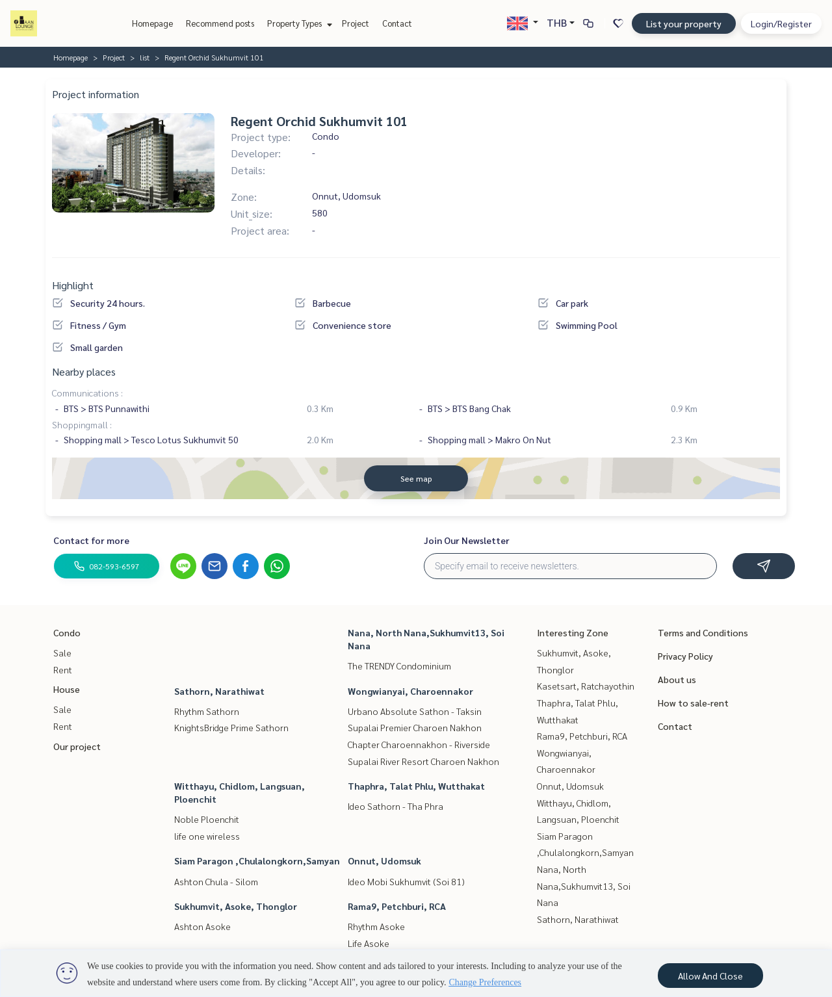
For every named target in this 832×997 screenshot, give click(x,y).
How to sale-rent (693, 702)
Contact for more (91, 540)
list (145, 57)
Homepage (152, 23)
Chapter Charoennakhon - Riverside (419, 744)
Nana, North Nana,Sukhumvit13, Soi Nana (583, 885)
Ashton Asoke (202, 926)
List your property (684, 23)
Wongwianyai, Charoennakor (410, 691)
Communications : (87, 392)
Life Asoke (368, 943)
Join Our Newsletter (467, 540)
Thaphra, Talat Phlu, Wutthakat (416, 786)
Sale (62, 652)
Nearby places (84, 371)
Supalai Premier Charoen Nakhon (415, 727)
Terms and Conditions (703, 632)
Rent (62, 669)
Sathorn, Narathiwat (219, 691)
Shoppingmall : (82, 424)
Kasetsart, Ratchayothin (585, 686)
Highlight (73, 285)
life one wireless (207, 836)
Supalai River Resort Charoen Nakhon (423, 761)
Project (355, 23)
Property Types (298, 23)
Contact (397, 23)
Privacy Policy (685, 656)
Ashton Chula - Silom (216, 881)
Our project (77, 746)
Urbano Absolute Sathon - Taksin (415, 711)
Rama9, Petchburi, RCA (397, 906)
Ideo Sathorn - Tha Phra (395, 806)
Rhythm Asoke (376, 926)
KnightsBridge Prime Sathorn (231, 727)
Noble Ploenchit (206, 819)
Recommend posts (220, 23)
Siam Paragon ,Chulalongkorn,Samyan (257, 860)
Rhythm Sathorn (206, 711)
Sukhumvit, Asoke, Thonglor (235, 906)
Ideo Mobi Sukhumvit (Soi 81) (406, 881)
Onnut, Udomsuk (384, 860)
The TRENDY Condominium (399, 665)
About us (677, 679)
